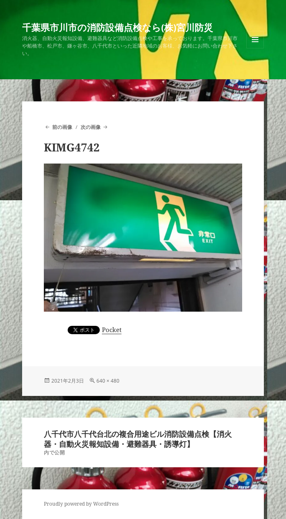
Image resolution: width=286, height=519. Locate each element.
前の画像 (62, 127)
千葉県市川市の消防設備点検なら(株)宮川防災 (117, 27)
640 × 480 (107, 380)
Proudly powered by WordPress (81, 503)
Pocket (111, 329)
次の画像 (91, 127)
